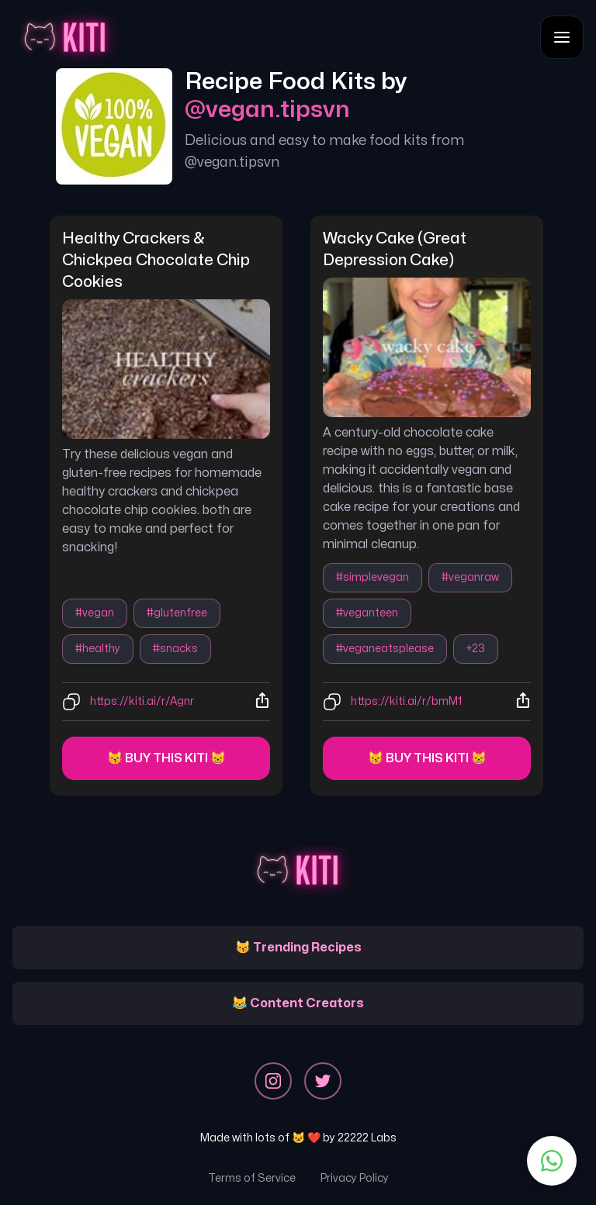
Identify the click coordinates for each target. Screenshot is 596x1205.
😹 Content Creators (298, 1003)
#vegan (94, 613)
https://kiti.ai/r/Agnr (142, 701)
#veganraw (470, 577)
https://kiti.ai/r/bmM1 (406, 701)
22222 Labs (367, 1138)
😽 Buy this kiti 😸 (166, 758)
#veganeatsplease (385, 649)
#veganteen (367, 613)
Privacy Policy (355, 1178)
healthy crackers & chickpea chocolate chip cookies (157, 260)
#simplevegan (372, 577)
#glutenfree (177, 613)
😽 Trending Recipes (298, 947)
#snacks (175, 649)
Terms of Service (252, 1178)
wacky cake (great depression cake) (396, 249)
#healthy (97, 649)
